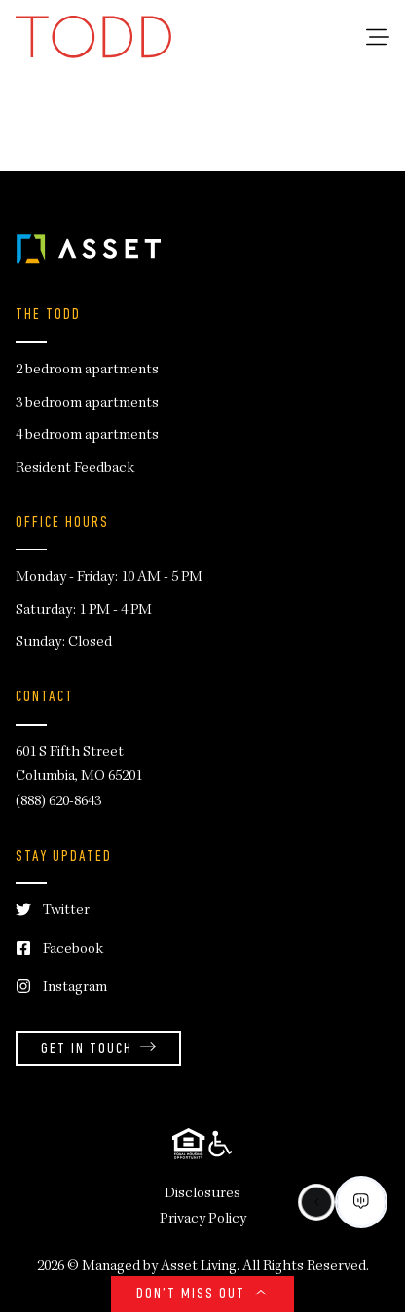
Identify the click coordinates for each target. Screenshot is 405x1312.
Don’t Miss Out (202, 1295)
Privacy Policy (203, 1219)
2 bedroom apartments (87, 370)
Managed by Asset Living (159, 1267)
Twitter (53, 912)
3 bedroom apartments (87, 403)
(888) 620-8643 (58, 802)
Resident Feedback (75, 469)
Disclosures (202, 1194)
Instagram (61, 988)
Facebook (59, 950)
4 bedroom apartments (87, 435)
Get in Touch (98, 1050)
